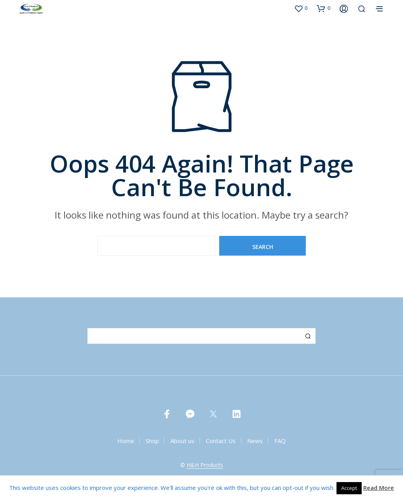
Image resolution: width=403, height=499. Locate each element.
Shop (152, 441)
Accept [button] (349, 488)
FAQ (280, 441)
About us (182, 441)
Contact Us (221, 441)
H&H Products (205, 465)
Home (125, 441)
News (255, 441)
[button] (300, 8)
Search (308, 336)
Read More (378, 488)
